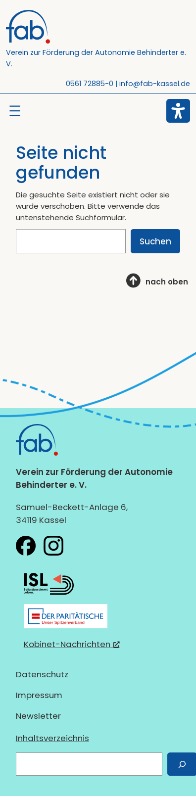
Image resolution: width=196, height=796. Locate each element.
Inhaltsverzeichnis (52, 738)
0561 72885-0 (89, 84)
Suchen (155, 241)
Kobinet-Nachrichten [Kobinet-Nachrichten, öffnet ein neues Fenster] (72, 644)
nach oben (167, 282)
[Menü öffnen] (15, 111)
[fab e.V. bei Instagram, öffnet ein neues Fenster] (53, 546)
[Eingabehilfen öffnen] (178, 111)
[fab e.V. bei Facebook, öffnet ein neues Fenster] (26, 546)
